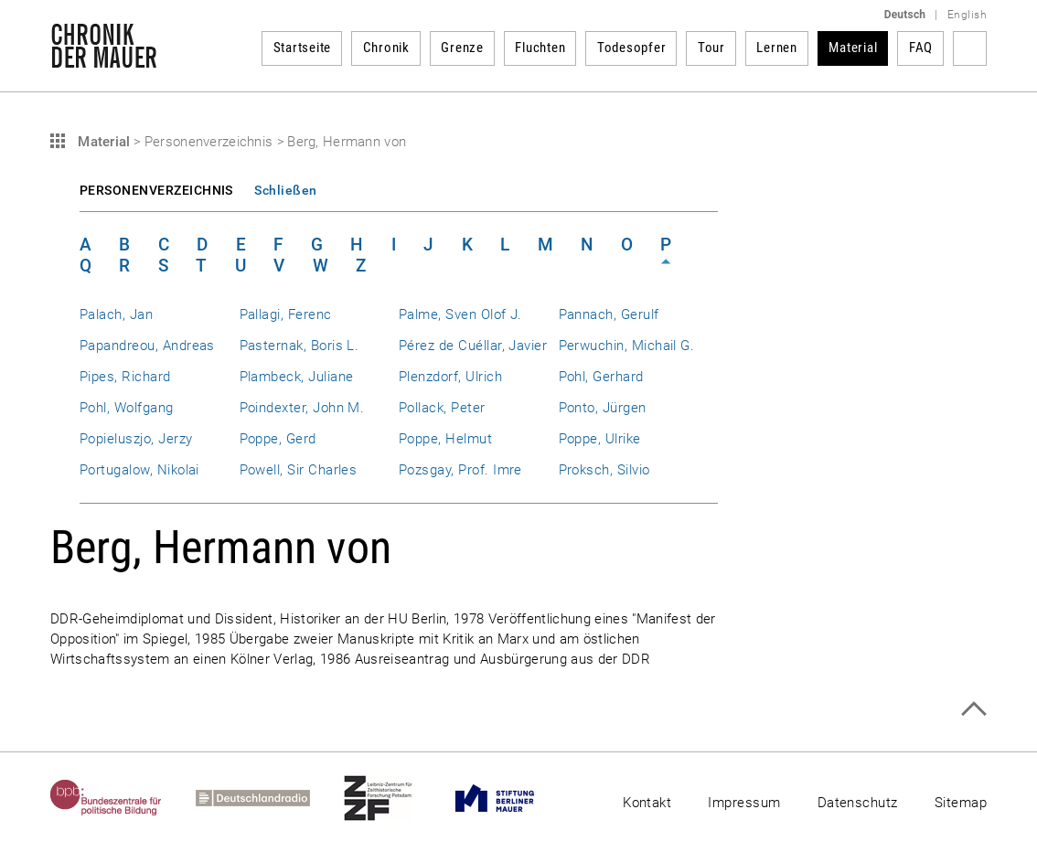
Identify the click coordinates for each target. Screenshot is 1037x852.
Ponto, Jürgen (603, 407)
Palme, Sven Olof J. (460, 314)
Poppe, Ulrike (600, 439)
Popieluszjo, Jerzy (136, 439)
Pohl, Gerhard (601, 376)
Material (853, 47)
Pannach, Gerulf (609, 314)
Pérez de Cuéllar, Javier (473, 345)
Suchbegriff (970, 48)
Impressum (744, 802)
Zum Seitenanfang (973, 709)
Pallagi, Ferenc (286, 314)
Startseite (302, 47)
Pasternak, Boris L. (299, 345)
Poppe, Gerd (278, 439)
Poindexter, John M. (302, 407)
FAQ (921, 47)
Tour (711, 47)
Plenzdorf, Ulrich (450, 376)
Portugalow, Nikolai (139, 470)
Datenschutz (858, 802)
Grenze (462, 47)
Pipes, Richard (125, 376)
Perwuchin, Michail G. (627, 345)
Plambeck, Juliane (297, 376)
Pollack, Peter (442, 407)
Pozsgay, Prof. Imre (460, 470)
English (967, 14)
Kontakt (647, 802)
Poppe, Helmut (445, 439)
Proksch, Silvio (604, 470)
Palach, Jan (116, 314)
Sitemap (961, 802)
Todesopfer (632, 47)
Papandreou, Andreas (147, 345)
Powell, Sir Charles (299, 470)
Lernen (776, 47)
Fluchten (540, 47)
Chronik (386, 47)
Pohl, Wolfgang (127, 407)
